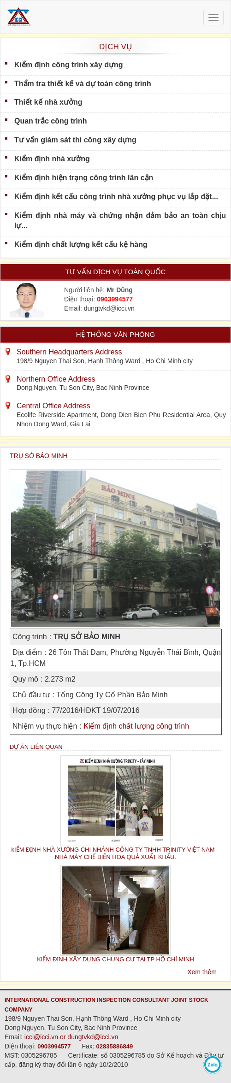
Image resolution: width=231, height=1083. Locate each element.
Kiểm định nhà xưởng (52, 159)
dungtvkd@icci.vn (109, 308)
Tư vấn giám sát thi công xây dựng (75, 140)
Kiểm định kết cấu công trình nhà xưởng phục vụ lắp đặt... (116, 196)
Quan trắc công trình (50, 121)
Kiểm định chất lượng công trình (136, 726)
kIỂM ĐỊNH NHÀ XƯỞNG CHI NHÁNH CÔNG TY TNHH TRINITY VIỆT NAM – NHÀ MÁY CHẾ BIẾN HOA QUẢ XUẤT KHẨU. (116, 853)
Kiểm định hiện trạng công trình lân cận (83, 178)
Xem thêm (202, 972)
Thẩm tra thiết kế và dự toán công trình (82, 84)
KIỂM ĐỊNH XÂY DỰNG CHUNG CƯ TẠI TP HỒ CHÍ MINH (115, 959)
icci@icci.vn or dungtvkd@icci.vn (71, 1037)
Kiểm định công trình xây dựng (68, 65)
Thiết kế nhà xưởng (48, 102)
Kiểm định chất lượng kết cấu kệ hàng (81, 244)
